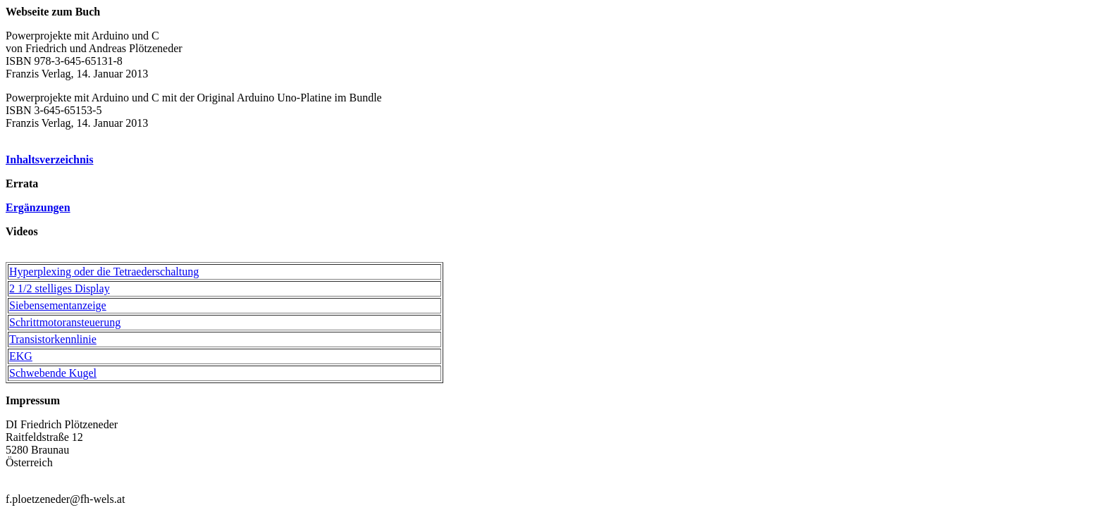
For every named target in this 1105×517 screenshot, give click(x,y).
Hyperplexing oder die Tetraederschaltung (104, 272)
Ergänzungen (38, 207)
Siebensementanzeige (57, 305)
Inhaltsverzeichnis (49, 160)
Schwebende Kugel (53, 373)
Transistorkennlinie (53, 339)
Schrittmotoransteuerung (65, 322)
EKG (20, 356)
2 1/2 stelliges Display (59, 288)
